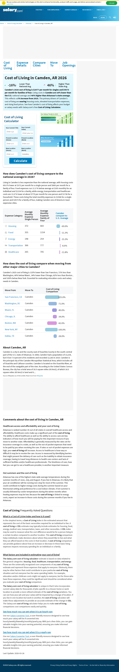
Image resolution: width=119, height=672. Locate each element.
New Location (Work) (26, 149)
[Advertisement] (59, 42)
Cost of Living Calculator (14, 23)
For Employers (54, 10)
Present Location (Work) (27, 139)
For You (40, 10)
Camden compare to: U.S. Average (62, 215)
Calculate (20, 161)
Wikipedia (40, 376)
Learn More (10, 4)
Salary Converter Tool (19, 615)
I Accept (111, 3)
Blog (95, 17)
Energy (11, 239)
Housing (12, 226)
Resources (87, 10)
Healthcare (13, 252)
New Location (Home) (10, 149)
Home (2, 23)
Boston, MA (10, 322)
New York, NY (11, 329)
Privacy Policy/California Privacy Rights (63, 665)
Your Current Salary (25, 128)
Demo (103, 17)
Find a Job (101, 10)
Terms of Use (83, 665)
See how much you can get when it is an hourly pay (28, 611)
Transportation (15, 245)
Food (10, 232)
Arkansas (28, 23)
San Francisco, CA (13, 296)
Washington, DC (12, 303)
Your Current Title (12, 128)
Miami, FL (9, 309)
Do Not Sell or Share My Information (102, 665)
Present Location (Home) (12, 139)
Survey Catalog (72, 10)
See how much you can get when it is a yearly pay (27, 632)
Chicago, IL (10, 316)
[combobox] (12, 131)
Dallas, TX (9, 335)
